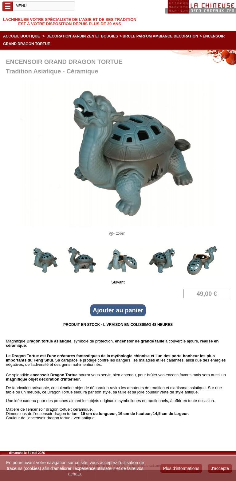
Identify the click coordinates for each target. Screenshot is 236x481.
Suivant (117, 282)
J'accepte (220, 468)
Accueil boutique (21, 36)
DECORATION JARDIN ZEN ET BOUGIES (82, 36)
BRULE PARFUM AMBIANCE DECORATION (160, 36)
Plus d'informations (181, 468)
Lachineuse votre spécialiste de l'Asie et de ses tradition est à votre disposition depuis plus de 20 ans (69, 21)
